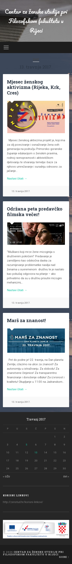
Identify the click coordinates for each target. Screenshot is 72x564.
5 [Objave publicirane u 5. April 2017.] (26, 444)
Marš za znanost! (26, 320)
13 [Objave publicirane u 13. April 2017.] (35, 452)
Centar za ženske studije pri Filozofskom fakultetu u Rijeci (36, 21)
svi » (66, 476)
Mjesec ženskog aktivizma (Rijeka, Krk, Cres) (33, 87)
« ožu (6, 476)
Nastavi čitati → (17, 178)
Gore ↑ (64, 556)
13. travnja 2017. (21, 191)
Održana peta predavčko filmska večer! (34, 211)
